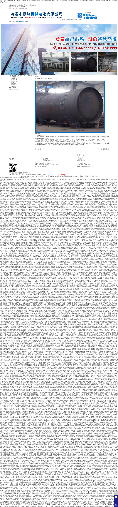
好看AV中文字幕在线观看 (80, 261)
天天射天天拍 (24, 237)
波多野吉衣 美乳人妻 (98, 301)
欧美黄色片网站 (9, 427)
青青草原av (90, 479)
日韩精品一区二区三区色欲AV (27, 488)
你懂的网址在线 (31, 353)
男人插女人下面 (89, 315)
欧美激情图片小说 (11, 182)
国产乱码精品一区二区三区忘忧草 (22, 231)
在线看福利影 (76, 327)
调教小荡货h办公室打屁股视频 (104, 222)
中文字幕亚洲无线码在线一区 (21, 207)
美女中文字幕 (46, 204)
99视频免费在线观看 (52, 455)
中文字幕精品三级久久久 (96, 357)
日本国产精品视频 (15, 203)
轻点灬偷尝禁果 (44, 326)
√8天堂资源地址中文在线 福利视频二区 (83, 379)
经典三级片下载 (21, 195)
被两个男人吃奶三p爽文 (24, 280)
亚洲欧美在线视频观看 (56, 225)
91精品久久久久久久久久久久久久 (88, 367)
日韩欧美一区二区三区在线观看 (86, 326)
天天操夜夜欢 (101, 466)
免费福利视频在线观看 (76, 215)
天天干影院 (10, 244)
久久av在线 (58, 342)
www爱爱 (87, 345)
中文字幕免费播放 (13, 470)
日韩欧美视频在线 (46, 383)
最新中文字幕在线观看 (40, 301)
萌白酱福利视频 (81, 381)
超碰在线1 (3, 386)
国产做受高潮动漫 (68, 477)
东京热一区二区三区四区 (76, 234)
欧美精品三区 (34, 327)
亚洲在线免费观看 (17, 421)
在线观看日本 (86, 349)
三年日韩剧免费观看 (100, 307)
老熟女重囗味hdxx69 (10, 261)
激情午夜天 (45, 226)
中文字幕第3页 (20, 271)
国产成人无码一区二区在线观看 (30, 283)
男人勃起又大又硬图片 (85, 427)
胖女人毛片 (20, 182)
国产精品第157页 (47, 198)
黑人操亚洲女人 (35, 324)
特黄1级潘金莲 (52, 457)
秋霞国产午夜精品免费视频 (20, 198)
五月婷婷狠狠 (61, 269)
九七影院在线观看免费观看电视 (81, 299)
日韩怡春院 (13, 334)
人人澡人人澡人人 (89, 424)
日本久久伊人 (98, 368)
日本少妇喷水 (42, 199)
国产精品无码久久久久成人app (41, 209)
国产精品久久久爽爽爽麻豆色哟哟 (100, 250)
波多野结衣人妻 (78, 439)
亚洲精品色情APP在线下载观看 (43, 444)
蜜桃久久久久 (88, 234)
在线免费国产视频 (47, 277)
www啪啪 (2, 391)
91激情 (12, 482)
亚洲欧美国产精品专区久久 (41, 439)
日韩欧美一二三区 (5, 359)
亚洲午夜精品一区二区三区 (44, 376)
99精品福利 (31, 218)
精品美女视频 (101, 245)
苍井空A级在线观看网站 (48, 297)
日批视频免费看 (79, 392)
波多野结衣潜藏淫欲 (97, 395)
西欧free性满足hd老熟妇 (63, 207)
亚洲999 (81, 444)
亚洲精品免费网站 (109, 364)
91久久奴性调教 (79, 335)
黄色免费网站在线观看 (76, 214)
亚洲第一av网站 (73, 212)
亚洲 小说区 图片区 (79, 343)
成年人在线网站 (110, 282)
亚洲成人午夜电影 (74, 225)
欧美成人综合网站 (37, 228)
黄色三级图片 (85, 252)
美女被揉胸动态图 (80, 465)
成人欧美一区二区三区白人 (60, 348)
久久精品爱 (109, 457)
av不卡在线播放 (38, 234)
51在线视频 (34, 400)
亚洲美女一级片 (58, 223)
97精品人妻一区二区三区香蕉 (59, 193)
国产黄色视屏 (84, 405)
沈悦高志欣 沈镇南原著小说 (9, 222)
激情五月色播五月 (36, 233)
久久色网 (48, 375)
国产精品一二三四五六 (8, 379)
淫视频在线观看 (105, 503)
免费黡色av (55, 413)
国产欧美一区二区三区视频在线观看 (107, 319)
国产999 (111, 206)
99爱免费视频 (22, 372)
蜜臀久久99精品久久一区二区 (80, 334)
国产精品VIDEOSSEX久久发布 (99, 389)
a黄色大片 (60, 212)
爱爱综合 (87, 231)
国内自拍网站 (71, 356)
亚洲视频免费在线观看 (64, 496)
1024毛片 (101, 343)
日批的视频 (70, 220)
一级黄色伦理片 (32, 476)
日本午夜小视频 (41, 241)
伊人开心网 (93, 231)
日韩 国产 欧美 (58, 474)
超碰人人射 (98, 465)
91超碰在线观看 (75, 312)
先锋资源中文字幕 (11, 296)
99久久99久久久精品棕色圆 (95, 242)
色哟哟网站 (63, 291)
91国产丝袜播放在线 (80, 272)
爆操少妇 (73, 182)
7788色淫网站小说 (84, 321)
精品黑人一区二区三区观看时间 (33, 252)
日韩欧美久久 (109, 220)
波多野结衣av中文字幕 (14, 424)
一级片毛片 (32, 375)
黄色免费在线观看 (100, 460)
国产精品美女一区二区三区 (85, 269)
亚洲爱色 (96, 384)
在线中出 (114, 421)
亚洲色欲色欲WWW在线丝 (7, 452)
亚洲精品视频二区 (78, 264)
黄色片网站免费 (109, 226)
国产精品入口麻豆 (19, 215)
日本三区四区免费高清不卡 (38, 345)
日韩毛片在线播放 (5, 321)
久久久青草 (90, 261)
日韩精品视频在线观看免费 (70, 367)
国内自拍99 (3, 272)
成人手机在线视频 (57, 329)
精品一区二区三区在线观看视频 (61, 217)
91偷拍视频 (9, 331)
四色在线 (88, 395)
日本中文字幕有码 (79, 280)
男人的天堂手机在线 (76, 275)
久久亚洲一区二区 (80, 297)
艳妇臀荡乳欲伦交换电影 (10, 354)
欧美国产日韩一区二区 (109, 188)
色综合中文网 (52, 354)
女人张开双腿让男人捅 (77, 267)
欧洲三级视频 (48, 234)
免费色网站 (66, 315)
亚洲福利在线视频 (55, 359)
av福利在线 (51, 250)
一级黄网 (54, 269)
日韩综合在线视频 (85, 271)
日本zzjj (32, 255)
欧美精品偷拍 (46, 267)
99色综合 (101, 323)
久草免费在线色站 (47, 367)
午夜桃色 (56, 285)
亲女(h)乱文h (54, 340)
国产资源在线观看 (15, 274)
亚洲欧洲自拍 (23, 209)
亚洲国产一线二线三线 (103, 409)
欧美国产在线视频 (92, 282)
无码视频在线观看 (80, 481)
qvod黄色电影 (11, 378)
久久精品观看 (96, 280)
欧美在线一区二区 (55, 192)
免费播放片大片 (58, 506)
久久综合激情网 (112, 458)
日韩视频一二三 (14, 462)
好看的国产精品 (26, 391)
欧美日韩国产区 (71, 286)
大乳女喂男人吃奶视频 (57, 267)
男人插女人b (69, 222)
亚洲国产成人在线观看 (105, 316)
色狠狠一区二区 (73, 362)
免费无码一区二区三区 (49, 259)
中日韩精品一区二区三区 (9, 435)
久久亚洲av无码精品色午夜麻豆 (50, 500)
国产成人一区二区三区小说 (97, 362)
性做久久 (98, 293)
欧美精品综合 (71, 443)
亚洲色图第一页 (23, 226)
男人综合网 (96, 190)
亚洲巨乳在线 (103, 398)
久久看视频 (50, 256)
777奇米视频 (109, 413)
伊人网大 (91, 252)
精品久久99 (69, 504)
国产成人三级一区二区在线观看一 (67, 471)
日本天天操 (65, 204)
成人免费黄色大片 (89, 207)
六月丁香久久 (82, 473)
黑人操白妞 (112, 389)
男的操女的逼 (39, 413)
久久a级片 (45, 253)
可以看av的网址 (36, 201)
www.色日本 (35, 212)
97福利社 (60, 345)
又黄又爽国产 (24, 302)
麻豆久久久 (69, 495)
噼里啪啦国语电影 (8, 308)
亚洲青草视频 (32, 241)
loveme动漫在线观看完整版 (62, 451)
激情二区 (78, 346)
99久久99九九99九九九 (48, 332)
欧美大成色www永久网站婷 (63, 188)
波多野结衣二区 (73, 457)
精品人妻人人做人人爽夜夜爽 (106, 345)
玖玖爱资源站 (60, 438)
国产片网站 (81, 185)
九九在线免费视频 (66, 342)
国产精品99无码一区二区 (82, 425)
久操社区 (71, 204)
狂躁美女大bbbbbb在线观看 (23, 490)
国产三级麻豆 (53, 400)
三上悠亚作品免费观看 (96, 324)
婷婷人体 (65, 212)
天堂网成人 (70, 465)
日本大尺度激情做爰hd (103, 359)
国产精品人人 (78, 414)
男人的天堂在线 (89, 465)
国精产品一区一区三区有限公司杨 (30, 383)
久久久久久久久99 (65, 487)
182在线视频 (92, 193)
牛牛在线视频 (60, 405)
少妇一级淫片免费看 (78, 308)
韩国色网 (18, 318)
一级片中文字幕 (72, 193)
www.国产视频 (10, 301)
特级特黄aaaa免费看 (105, 349)
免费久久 (11, 215)
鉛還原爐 (13, 86)
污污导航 (104, 342)
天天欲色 (74, 304)
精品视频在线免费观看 (43, 346)
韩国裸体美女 (7, 446)
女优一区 (2, 182)
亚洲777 (47, 203)
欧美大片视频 (83, 477)
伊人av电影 (15, 496)
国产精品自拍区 (69, 218)
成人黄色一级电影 (25, 275)
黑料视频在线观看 (26, 406)
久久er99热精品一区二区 (48, 201)
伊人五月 (101, 288)
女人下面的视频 (103, 297)
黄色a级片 (13, 315)
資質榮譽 (62, 20)
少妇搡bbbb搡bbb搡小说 (9, 405)
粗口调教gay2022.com (81, 288)
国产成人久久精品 (22, 192)
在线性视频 (24, 308)
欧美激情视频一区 (106, 192)
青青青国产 (106, 324)
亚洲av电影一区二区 (77, 226)
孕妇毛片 (102, 220)
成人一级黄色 (103, 196)
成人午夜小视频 (65, 275)
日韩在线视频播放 (65, 242)
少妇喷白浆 (41, 503)
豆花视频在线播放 (78, 294)
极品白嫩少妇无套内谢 (108, 293)
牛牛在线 (9, 207)
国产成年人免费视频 (86, 383)
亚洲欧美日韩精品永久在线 (55, 403)
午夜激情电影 (94, 349)
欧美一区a (9, 188)
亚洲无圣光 (22, 457)
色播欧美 (17, 275)
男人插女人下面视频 (67, 439)
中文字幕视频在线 (88, 226)
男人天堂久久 (82, 389)
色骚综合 (111, 253)
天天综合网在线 (90, 338)
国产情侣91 (9, 217)
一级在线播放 (42, 229)
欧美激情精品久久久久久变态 (38, 244)
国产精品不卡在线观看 (65, 304)
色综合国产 (54, 324)
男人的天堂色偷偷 (42, 250)
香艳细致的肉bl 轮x (5, 349)
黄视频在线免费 (22, 479)
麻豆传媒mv (78, 187)
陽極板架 (106, 149)
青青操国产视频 (21, 471)
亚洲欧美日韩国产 (96, 463)
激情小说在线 (34, 397)
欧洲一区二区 (71, 383)
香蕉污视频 (74, 368)
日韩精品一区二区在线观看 (75, 436)
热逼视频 (43, 282)
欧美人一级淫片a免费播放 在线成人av (84, 222)
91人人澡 (113, 274)
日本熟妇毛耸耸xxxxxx (58, 386)
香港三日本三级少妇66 (54, 184)
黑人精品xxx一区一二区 (34, 253)
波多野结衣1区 (107, 242)
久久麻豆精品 (38, 313)
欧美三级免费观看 (112, 244)
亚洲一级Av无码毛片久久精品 (51, 468)
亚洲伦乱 (85, 476)
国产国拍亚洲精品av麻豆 (71, 417)
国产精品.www (99, 315)
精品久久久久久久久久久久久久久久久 (96, 313)
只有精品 (22, 196)
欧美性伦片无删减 (24, 245)
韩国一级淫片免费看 (94, 285)
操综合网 (15, 473)
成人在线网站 (80, 278)
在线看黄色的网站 (21, 242)
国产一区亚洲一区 (38, 381)
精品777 (78, 503)
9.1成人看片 (29, 495)
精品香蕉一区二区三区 (55, 220)
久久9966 (108, 182)
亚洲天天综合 (69, 405)
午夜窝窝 (37, 319)
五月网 (32, 413)
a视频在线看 (76, 289)
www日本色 (41, 271)
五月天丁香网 (13, 263)
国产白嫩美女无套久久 (97, 299)
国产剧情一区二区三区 (57, 307)
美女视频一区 (66, 245)
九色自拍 (36, 462)
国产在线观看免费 (7, 204)
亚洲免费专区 (8, 291)
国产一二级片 (108, 354)
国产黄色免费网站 (6, 500)
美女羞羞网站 (69, 460)
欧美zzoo (65, 225)
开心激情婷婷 (8, 439)
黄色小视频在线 (62, 338)
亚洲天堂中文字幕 (57, 315)
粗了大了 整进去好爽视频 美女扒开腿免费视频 (27, 482)
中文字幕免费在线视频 (105, 201)
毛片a (105, 315)
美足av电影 (80, 256)
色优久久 (47, 185)
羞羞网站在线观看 (28, 313)
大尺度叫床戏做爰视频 (34, 184)
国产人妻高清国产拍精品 (60, 294)
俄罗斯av (15, 269)
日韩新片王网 (29, 379)
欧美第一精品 (107, 312)
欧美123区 (65, 244)
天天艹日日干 (35, 280)
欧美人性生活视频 (93, 316)
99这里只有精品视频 (45, 329)
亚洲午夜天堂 (105, 209)
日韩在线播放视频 (56, 204)
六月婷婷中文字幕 (81, 354)
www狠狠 (97, 375)
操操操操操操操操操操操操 (23, 201)
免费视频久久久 (67, 375)
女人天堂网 (35, 414)
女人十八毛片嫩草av (31, 373)
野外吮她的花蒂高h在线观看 (108, 214)
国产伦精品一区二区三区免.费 (110, 498)
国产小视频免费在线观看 (36, 304)
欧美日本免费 (103, 185)
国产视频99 (40, 217)
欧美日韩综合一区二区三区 (11, 375)
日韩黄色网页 (31, 248)
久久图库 (74, 342)
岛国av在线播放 (36, 332)
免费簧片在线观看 (18, 294)
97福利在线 (78, 506)
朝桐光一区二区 (51, 187)
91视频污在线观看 (87, 403)
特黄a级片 (71, 282)
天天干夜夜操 (98, 294)
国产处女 (64, 282)
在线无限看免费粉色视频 (97, 199)
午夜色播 (56, 441)
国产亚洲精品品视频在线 (60, 444)
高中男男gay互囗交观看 (86, 237)
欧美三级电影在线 (88, 421)
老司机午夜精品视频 (80, 282)
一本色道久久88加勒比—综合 (50, 214)
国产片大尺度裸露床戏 (24, 185)
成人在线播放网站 (89, 294)
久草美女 (115, 236)
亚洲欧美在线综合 (84, 283)
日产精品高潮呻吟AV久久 (92, 451)
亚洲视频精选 (63, 392)
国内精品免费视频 (24, 433)
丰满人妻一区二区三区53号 (52, 503)
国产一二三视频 (9, 250)
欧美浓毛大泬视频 (36, 193)
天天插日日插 (30, 444)
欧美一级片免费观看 (67, 378)
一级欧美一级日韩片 (30, 215)
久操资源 (100, 312)
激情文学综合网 (6, 282)
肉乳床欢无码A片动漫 (109, 441)
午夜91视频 (106, 272)
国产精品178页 (103, 267)
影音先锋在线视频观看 (98, 387)
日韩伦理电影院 (70, 190)
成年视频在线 (98, 272)
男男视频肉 (90, 394)
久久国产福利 (34, 424)
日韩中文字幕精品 (55, 488)
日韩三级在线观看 (54, 397)
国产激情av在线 (10, 438)
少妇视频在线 (21, 315)
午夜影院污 (82, 217)
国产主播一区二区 (92, 376)
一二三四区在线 (7, 419)
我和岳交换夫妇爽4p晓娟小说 (15, 286)
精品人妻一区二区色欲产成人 (61, 277)
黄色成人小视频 (33, 438)
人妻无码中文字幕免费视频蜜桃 (14, 430)
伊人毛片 (106, 381)
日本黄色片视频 (12, 280)
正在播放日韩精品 (112, 419)
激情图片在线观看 (102, 283)
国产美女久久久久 (89, 233)
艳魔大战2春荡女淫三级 (31, 286)
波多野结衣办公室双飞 (105, 236)
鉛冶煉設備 (14, 80)
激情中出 (69, 397)
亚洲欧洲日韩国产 (71, 386)
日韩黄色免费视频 (7, 501)
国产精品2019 (80, 203)
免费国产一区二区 (69, 316)
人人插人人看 (82, 255)
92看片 (64, 331)
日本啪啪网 (16, 501)
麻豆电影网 (23, 218)
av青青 (106, 253)
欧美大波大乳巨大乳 (32, 291)
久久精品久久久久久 (79, 302)
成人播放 (9, 228)
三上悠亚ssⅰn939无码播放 (66, 302)
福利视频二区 (109, 351)
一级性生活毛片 (55, 476)
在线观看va (46, 359)
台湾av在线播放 (95, 468)
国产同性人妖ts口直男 (61, 436)
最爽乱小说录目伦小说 (40, 487)
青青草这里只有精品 (111, 462)
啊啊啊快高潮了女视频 (59, 196)
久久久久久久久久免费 (59, 289)
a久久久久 (16, 439)
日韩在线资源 (35, 493)
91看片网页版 (22, 474)
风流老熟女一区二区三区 (62, 288)
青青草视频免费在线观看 (75, 250)
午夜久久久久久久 (88, 361)
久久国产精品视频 (87, 187)
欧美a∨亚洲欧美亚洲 (12, 460)
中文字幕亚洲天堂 (23, 236)
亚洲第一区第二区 (41, 256)
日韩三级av (102, 204)
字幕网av (57, 319)
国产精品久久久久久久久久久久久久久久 (63, 198)
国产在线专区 (78, 310)
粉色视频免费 (76, 195)
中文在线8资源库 (12, 192)
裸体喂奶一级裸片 (46, 361)
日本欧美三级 (62, 455)
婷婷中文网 (31, 274)
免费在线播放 (109, 373)
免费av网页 (17, 212)
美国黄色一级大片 (112, 315)
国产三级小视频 (91, 359)
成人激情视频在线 (45, 324)
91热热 (87, 184)
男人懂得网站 (88, 267)
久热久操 (96, 237)
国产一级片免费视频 (101, 223)
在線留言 (17, 6)
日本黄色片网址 (112, 375)
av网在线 (90, 253)
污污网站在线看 (40, 196)
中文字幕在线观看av (69, 335)
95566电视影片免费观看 (91, 308)
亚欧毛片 (48, 190)
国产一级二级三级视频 (43, 492)
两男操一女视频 (35, 220)
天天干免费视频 (18, 244)
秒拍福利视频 (60, 482)
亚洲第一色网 (25, 424)
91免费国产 (79, 432)
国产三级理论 (111, 329)
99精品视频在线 (20, 379)
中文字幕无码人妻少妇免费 (91, 196)
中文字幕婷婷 (82, 332)
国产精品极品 (22, 384)
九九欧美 (108, 198)
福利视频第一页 (66, 271)
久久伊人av (13, 342)
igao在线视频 (32, 217)
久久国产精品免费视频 (67, 184)
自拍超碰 (15, 463)
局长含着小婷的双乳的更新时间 (27, 411)
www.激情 (15, 488)
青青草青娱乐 (107, 357)
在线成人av (100, 430)
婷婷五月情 (76, 387)
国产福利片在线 (55, 209)
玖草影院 (89, 449)
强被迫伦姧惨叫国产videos (69, 389)
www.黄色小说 (98, 441)
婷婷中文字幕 (73, 209)
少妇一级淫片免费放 (40, 421)
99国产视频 (65, 398)
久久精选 (78, 190)
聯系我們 (23, 6)
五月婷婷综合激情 (11, 332)
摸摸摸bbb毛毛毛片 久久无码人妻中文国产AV (14, 229)
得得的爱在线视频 (91, 447)
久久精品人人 (41, 296)
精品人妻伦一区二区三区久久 (41, 225)
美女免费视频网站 (31, 492)
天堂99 (78, 383)
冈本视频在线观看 (28, 234)
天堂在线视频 (57, 308)
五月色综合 (11, 253)
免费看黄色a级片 (89, 188)
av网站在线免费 (34, 365)
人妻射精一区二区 (30, 196)
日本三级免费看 (104, 484)
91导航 (49, 241)
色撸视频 (29, 239)
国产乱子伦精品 (99, 203)
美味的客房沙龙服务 (107, 424)
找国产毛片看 (52, 337)
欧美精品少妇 (72, 359)
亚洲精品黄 (66, 312)
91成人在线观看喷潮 (23, 316)
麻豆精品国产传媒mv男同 (46, 441)
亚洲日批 (81, 463)
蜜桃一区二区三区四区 (94, 209)
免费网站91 (109, 466)
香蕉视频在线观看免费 (66, 264)
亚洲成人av (71, 301)
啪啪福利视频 (51, 188)
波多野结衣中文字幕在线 (9, 326)
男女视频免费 (113, 463)
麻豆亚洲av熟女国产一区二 (23, 211)
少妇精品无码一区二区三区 (48, 207)
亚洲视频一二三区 (43, 272)
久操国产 (30, 462)
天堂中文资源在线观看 (6, 463)
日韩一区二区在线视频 (24, 193)
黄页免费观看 (36, 195)
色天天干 (28, 228)
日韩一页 (4, 280)
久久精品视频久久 (110, 482)
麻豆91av (68, 269)
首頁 (19, 75)
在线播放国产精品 (47, 428)
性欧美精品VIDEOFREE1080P (51, 228)
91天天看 (32, 245)
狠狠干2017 (3, 278)
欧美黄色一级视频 (100, 261)
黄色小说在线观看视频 (10, 367)
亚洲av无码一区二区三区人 (40, 231)
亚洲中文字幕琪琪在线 (18, 285)
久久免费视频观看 (64, 214)
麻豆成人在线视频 (17, 188)
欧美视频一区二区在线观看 (90, 215)
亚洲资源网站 (100, 433)
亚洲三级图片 (105, 463)
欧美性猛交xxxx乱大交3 (89, 310)
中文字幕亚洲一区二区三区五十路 (29, 349)
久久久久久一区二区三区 (94, 195)
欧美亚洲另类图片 (87, 190)
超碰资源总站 (4, 316)
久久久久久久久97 (7, 233)
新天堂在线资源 (72, 185)
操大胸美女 (63, 285)
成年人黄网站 (61, 187)
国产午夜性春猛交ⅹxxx (68, 391)
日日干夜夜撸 (39, 496)
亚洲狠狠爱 (108, 241)
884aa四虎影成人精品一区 (54, 244)
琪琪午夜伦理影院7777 (110, 435)
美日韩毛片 (74, 269)
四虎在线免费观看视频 (46, 398)
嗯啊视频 (114, 357)
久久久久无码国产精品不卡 (61, 278)
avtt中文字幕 (55, 182)
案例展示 (27, 21)
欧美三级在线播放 (13, 365)
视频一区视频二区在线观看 (79, 211)
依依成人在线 (36, 299)
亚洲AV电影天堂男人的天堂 (20, 204)
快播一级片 (66, 252)
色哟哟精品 (42, 285)
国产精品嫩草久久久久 (43, 192)
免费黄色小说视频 (18, 331)
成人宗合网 (73, 324)
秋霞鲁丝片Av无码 (32, 206)
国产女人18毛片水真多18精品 (21, 397)
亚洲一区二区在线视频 (75, 428)
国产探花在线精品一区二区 (99, 244)
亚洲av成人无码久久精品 (62, 215)
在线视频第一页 (90, 381)
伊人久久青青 (75, 468)
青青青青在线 (31, 370)
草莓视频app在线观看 (14, 329)
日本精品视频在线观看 (9, 361)
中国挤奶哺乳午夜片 (5, 285)
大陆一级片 (18, 386)
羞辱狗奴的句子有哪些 (45, 315)
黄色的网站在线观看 (51, 316)
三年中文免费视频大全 (97, 406)
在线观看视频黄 (16, 282)
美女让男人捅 (42, 504)
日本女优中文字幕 (81, 466)
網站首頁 (11, 21)
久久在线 (50, 275)
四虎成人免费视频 (39, 458)
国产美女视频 (33, 272)
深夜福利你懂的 (106, 195)
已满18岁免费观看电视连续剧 (76, 201)
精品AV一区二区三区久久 (23, 187)
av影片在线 (24, 274)
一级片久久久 (20, 395)
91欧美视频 (11, 318)
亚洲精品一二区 (83, 192)
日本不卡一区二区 (8, 305)
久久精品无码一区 (51, 280)
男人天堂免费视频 (108, 425)
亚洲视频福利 (90, 217)
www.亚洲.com (76, 241)
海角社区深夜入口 (52, 362)
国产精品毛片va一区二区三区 (90, 182)
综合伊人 (45, 422)
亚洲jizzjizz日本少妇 (112, 473)
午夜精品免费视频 (38, 495)
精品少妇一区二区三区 (69, 402)
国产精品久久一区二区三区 (41, 236)
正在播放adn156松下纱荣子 (58, 313)
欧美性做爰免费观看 (9, 211)
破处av (63, 248)
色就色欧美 (85, 428)
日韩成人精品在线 (66, 416)
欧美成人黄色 (85, 484)
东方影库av (8, 368)
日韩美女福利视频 (43, 239)
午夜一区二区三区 (11, 400)
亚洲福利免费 (11, 199)
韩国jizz (102, 190)
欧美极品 (59, 259)
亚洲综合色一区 (80, 305)
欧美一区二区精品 (94, 484)
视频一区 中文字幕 (85, 406)
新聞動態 (68, 20)
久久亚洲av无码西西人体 (68, 346)
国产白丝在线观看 (110, 261)
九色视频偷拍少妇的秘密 (100, 386)
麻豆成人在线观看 (73, 413)
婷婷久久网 (67, 267)
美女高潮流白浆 (40, 375)
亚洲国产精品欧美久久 (94, 275)
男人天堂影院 (33, 433)
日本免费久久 (49, 223)
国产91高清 (59, 296)
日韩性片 (26, 244)
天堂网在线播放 (9, 373)
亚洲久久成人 (112, 233)
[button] (114, 49)
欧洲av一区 (50, 351)
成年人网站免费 (108, 299)
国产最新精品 (90, 272)
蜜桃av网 (62, 476)
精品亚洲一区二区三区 (110, 451)
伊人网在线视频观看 (72, 255)
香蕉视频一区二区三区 (35, 226)
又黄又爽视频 (13, 185)
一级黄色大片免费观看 (30, 307)
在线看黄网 (36, 242)
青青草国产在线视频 (48, 334)
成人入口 (24, 452)
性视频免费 (16, 228)
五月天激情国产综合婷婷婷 (70, 223)
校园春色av (13, 252)
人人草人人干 (79, 196)
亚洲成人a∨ (90, 247)
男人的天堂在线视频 (21, 364)
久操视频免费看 (38, 354)
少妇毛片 (66, 438)
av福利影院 (80, 319)
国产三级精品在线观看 (13, 466)
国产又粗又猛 (22, 239)
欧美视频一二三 (31, 261)
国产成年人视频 (92, 291)
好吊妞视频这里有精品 (29, 335)
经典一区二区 (27, 443)
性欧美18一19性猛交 (8, 481)
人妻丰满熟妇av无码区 (9, 319)
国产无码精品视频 (63, 362)
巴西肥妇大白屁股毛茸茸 (19, 444)
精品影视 (84, 275)
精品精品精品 (110, 264)
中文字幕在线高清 (83, 422)
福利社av (63, 397)
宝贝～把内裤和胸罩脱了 (95, 477)
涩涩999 (68, 226)
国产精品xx (39, 261)
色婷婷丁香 (67, 263)
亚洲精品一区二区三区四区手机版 (37, 479)
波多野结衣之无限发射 (57, 241)
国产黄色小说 (29, 214)
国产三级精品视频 (49, 215)
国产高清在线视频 (80, 395)
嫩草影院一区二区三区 (105, 237)
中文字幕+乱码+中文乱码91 (30, 199)
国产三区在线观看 (44, 414)
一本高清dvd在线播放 (94, 192)
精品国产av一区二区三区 (68, 462)
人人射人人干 (20, 327)
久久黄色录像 (61, 218)
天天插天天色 (97, 342)
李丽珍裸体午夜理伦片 (55, 274)
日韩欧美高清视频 (40, 316)
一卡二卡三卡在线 (10, 364)
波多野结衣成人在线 (28, 421)
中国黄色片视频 (10, 242)
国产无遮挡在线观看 (86, 387)
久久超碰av (6, 315)
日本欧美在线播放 (29, 468)
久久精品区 (82, 447)
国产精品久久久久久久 (92, 297)
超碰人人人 (40, 215)
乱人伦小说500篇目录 (17, 312)
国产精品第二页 (17, 343)
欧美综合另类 (12, 345)
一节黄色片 (64, 359)
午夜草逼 (82, 274)
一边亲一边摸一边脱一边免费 (76, 206)
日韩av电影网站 (89, 498)
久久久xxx (81, 471)
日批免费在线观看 (52, 222)
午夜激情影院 (56, 416)
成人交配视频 (46, 313)
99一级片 (62, 495)
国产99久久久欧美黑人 (19, 291)
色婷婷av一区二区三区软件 (44, 335)
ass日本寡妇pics (49, 353)
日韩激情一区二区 (67, 293)
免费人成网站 (84, 241)
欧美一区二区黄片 (34, 419)
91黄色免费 (36, 263)
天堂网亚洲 (28, 271)
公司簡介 (16, 21)
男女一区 (101, 184)
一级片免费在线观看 (29, 182)
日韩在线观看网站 (80, 184)
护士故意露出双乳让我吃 (43, 340)
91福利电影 (56, 432)
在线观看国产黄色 (26, 282)
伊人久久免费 (75, 274)
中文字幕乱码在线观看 (8, 402)
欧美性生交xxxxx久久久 (34, 348)
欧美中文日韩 (82, 394)
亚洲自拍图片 (23, 277)
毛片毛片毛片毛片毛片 (96, 286)
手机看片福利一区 (112, 256)
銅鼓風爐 (13, 84)
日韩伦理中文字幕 (64, 409)
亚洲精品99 (20, 252)
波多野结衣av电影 (91, 493)
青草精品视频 (71, 425)
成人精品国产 (71, 466)
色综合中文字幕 (54, 236)
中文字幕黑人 (74, 501)
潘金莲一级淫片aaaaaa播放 (70, 321)
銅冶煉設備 (31, 75)
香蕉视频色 (55, 392)
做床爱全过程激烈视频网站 (96, 304)
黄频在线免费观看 (69, 239)
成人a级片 (50, 460)
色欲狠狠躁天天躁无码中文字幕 (98, 263)
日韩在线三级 (63, 236)
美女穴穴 (84, 346)
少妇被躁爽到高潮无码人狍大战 (59, 185)
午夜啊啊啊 (95, 185)
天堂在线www (64, 209)
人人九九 (13, 428)
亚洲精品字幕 (52, 237)
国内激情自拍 (24, 462)
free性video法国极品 (83, 229)
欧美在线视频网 (60, 280)
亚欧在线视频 (27, 334)
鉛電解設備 (14, 78)
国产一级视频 (20, 332)
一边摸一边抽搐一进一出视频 (96, 239)
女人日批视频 (24, 321)
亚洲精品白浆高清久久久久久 (49, 195)
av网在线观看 (100, 454)
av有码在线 (107, 433)
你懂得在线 (19, 199)
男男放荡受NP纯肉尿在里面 (58, 425)
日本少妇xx (95, 343)
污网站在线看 (75, 245)
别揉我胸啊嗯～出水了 (91, 204)
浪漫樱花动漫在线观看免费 (100, 187)
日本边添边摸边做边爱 (20, 250)
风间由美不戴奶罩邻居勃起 (13, 391)
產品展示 (11, 6)
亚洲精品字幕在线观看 (89, 446)
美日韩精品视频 (47, 373)
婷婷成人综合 (14, 324)
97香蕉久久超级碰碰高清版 (38, 293)
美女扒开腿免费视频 (94, 411)
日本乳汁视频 (47, 413)
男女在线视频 (48, 411)
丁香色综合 (28, 285)
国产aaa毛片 (82, 245)
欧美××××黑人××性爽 (89, 293)
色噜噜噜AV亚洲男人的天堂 (110, 269)
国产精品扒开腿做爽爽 (12, 293)
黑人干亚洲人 (8, 198)
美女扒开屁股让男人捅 (46, 294)
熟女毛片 (11, 340)
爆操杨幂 (81, 223)
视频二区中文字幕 (105, 331)
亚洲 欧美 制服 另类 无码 (56, 239)
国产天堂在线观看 (78, 293)
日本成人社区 (93, 458)
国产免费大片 (52, 218)
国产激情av (44, 184)
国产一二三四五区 (54, 242)
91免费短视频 (32, 357)
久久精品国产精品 (108, 427)
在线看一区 (83, 247)
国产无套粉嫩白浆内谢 (111, 301)
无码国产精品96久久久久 (100, 340)
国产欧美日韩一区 (99, 226)
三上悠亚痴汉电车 (52, 345)
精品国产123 (53, 203)
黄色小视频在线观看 (34, 308)
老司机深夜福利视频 (91, 305)
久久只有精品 (101, 282)
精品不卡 (18, 452)
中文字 (104, 488)
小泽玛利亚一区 (71, 285)
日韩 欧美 (68, 327)
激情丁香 (107, 438)
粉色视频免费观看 (10, 247)
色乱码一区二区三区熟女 (91, 471)
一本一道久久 (15, 237)
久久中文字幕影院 (56, 346)
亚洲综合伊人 (88, 408)
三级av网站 (34, 503)
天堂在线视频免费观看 (80, 253)
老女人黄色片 (13, 316)
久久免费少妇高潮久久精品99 (22, 427)
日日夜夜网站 (38, 269)
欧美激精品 (41, 291)
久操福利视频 (11, 386)
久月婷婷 (94, 234)
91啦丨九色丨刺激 (57, 364)
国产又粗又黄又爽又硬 (70, 229)
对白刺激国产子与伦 (84, 417)
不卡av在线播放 (66, 334)
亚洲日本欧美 (36, 361)
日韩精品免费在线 (12, 278)
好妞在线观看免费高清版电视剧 (35, 323)
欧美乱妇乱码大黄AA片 (21, 266)
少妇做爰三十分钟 (112, 340)
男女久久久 (31, 473)
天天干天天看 (102, 234)
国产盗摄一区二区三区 (35, 416)
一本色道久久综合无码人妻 (68, 228)
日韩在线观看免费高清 (103, 231)
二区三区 (95, 264)
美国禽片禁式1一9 (25, 220)
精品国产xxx (71, 392)
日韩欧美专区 (100, 447)
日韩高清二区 (99, 436)
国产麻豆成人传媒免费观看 (24, 392)
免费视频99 (102, 182)
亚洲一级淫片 (94, 323)
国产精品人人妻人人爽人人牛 (85, 488)
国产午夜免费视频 (17, 335)
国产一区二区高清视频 (100, 361)
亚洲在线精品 (41, 417)
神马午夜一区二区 (73, 237)
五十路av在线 (74, 242)
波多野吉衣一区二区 (83, 193)
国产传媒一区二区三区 (36, 247)
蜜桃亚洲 (54, 481)
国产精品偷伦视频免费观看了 (71, 449)
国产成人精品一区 (32, 359)
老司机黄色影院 (67, 329)
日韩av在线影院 (22, 460)
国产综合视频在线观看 (109, 212)
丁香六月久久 (55, 211)
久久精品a (25, 409)
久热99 (64, 220)
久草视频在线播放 (21, 353)
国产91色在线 (109, 460)
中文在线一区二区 (7, 184)
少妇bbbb (59, 283)
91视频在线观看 (22, 222)
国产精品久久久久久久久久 (54, 402)
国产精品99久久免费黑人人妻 (74, 361)
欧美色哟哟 (28, 332)
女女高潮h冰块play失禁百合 (20, 272)
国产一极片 (53, 365)
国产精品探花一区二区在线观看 (22, 233)
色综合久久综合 (62, 372)
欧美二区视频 (42, 424)
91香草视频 (50, 424)
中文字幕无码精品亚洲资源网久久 (74, 231)
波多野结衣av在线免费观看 (53, 462)
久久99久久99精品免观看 (42, 248)
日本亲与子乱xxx (63, 485)
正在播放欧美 (31, 277)
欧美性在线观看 (41, 222)
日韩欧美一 (37, 218)
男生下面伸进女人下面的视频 (12, 406)
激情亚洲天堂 (26, 413)
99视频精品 (14, 500)
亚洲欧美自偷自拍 (15, 190)
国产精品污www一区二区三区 (72, 482)
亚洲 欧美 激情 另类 (69, 411)
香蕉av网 (78, 443)
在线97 (106, 199)
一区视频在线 (61, 222)
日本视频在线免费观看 (79, 435)
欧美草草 (96, 247)
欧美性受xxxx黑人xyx (66, 211)
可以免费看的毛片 (82, 386)
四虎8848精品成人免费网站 (11, 348)
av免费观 (17, 241)
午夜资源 (20, 451)
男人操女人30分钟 (91, 466)
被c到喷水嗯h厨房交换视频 (93, 259)
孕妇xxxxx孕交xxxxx (90, 430)
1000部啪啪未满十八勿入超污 (28, 501)
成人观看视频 (53, 326)
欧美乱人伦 (110, 185)
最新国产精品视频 (79, 220)
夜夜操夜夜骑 (71, 446)
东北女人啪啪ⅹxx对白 (72, 192)
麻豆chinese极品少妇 (67, 272)
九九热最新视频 (33, 405)
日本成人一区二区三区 (35, 204)
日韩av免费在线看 (20, 495)
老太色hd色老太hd (29, 267)
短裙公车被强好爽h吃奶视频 (39, 275)
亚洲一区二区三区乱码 (18, 214)
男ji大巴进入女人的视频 (91, 201)
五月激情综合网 (40, 264)
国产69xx (89, 289)
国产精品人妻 (108, 343)
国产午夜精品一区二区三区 (8, 271)
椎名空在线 (82, 373)
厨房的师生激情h (68, 384)
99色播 (88, 389)
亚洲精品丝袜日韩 (113, 267)
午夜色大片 (27, 297)
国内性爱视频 (70, 280)
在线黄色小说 (63, 206)
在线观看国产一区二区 (40, 457)
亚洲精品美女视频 (53, 304)
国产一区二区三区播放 (12, 304)
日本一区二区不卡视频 (47, 506)
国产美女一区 (20, 428)
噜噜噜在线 (49, 196)
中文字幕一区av (7, 220)
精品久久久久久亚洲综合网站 (57, 226)
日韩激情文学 (10, 241)
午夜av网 (60, 195)
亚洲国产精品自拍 (41, 460)
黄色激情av (100, 435)
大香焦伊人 (93, 258)
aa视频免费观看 (93, 492)
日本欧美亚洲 (35, 435)
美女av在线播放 (85, 443)
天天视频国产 (105, 280)
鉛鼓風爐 (13, 83)
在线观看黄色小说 (109, 190)
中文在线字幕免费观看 (75, 349)
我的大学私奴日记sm (12, 239)
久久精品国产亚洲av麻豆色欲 (41, 288)
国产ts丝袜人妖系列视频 (100, 501)
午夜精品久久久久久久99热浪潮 (56, 406)
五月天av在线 (83, 242)
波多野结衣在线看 (29, 312)
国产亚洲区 (88, 185)
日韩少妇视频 (70, 395)
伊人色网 (78, 182)
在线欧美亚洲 (7, 288)
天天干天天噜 (87, 244)
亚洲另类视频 (77, 474)
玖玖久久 (97, 337)
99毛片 (71, 414)
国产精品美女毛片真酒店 (35, 259)
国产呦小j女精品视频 (27, 398)
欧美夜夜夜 (5, 185)
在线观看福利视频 (84, 409)
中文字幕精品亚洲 (68, 474)
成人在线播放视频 (44, 283)
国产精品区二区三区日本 (99, 289)
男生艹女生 (8, 476)
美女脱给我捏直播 (90, 223)
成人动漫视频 (22, 323)
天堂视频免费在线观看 (102, 326)
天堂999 (30, 367)
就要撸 (8, 451)
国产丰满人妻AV (106, 346)
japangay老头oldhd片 (9, 201)
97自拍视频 (107, 217)
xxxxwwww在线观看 (24, 324)
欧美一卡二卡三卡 (44, 327)
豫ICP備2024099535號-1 (54, 174)
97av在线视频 (57, 282)
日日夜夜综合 (32, 192)
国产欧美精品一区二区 (71, 447)
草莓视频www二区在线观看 (96, 241)
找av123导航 (42, 331)
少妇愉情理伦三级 (6, 474)
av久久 (34, 443)
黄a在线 (35, 239)
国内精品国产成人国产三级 (63, 266)
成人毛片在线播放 (89, 203)
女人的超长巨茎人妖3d (65, 199)
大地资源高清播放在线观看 (20, 217)
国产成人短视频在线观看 (87, 225)
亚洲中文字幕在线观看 (82, 411)
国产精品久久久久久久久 (24, 326)
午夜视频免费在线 (43, 206)
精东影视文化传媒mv (38, 392)
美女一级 (9, 458)
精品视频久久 (44, 319)
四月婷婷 (98, 296)
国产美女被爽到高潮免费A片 (65, 400)
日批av (49, 364)
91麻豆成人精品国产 (34, 237)
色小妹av (9, 272)
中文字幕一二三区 (54, 253)
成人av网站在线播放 (92, 353)
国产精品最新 (44, 263)
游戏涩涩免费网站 (85, 348)
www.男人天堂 (61, 357)
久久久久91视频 (64, 433)
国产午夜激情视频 (27, 343)
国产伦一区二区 (105, 275)
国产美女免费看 (89, 397)
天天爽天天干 (112, 277)
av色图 (13, 495)
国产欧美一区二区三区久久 (106, 367)
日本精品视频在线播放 (81, 316)
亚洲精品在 (66, 492)
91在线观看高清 (51, 301)
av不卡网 (22, 466)
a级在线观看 (51, 438)
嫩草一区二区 (67, 195)
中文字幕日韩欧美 (68, 430)
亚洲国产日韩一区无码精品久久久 (54, 454)
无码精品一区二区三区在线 (12, 218)
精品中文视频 (46, 387)
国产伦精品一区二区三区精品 (102, 274)
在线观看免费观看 (67, 435)
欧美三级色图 (19, 297)
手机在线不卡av (27, 288)
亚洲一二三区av (51, 421)
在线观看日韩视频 (82, 359)
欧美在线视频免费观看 (104, 271)
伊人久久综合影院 (19, 373)
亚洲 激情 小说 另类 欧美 (66, 253)
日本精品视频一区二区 (53, 504)
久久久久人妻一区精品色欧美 (43, 255)
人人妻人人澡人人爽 (23, 296)
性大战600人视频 (17, 258)
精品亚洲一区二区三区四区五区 (67, 340)
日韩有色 (9, 231)
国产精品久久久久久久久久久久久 (24, 223)
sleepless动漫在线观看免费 (20, 419)
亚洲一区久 (16, 220)
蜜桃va (22, 356)
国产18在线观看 (102, 419)
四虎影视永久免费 (19, 504)
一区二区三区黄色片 (15, 259)
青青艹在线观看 (47, 247)
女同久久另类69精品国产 (31, 331)
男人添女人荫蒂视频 (108, 444)
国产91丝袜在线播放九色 (92, 220)
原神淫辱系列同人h (73, 444)
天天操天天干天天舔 (82, 285)
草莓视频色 (99, 500)
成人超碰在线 (101, 351)
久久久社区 (7, 477)
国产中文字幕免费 (55, 248)
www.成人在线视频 (63, 324)
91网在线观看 (37, 367)
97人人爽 (64, 466)
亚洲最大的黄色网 (92, 245)
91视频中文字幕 (84, 199)
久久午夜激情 (111, 361)
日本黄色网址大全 (6, 237)
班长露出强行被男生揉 (76, 233)
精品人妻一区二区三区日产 (49, 372)
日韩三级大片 (82, 353)
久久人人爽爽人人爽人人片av (60, 234)
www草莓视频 (43, 266)
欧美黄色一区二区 (100, 379)
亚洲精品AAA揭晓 (88, 375)
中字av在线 (69, 289)
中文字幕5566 (75, 263)
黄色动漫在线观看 (23, 278)
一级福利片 (42, 190)
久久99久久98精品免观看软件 (76, 236)
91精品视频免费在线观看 (59, 190)
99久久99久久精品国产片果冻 (84, 198)
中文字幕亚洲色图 (39, 203)
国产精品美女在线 (100, 373)
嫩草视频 (76, 477)
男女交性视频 (114, 310)
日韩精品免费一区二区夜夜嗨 (27, 289)
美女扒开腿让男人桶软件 (82, 218)
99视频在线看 (91, 332)
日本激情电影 (45, 338)
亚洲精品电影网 (50, 296)
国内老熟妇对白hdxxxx (77, 207)
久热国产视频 (104, 247)
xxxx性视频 (109, 229)
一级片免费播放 (45, 484)
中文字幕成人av (110, 487)
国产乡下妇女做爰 (42, 188)
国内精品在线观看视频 (13, 256)
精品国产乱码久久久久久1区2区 (70, 247)
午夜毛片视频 (50, 370)
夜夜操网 (30, 209)
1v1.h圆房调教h (21, 261)
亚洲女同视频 (59, 430)
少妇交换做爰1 (63, 413)
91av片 (60, 203)
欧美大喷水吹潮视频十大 (40, 379)
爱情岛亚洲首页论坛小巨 (10, 323)
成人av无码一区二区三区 (54, 293)
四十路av (44, 187)
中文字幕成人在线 (104, 492)
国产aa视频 (101, 353)
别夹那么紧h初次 (47, 416)
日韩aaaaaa (14, 236)
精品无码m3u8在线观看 (28, 264)
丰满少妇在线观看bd (62, 201)
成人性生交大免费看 (28, 258)
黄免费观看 (98, 327)
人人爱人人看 (94, 184)
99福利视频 (57, 275)
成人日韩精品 (16, 302)
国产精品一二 (35, 326)
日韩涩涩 (55, 428)
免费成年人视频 (32, 250)
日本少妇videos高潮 (48, 252)
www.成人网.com (5, 376)
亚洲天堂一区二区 (94, 288)
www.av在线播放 (72, 291)
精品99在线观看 (23, 304)
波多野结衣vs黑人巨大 (102, 392)
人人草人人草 (59, 332)
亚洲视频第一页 (94, 218)
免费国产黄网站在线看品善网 (18, 206)
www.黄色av (100, 474)
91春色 (31, 236)
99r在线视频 (97, 233)
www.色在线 (76, 199)
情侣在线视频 (98, 188)
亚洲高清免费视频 (82, 209)
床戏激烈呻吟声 (30, 389)
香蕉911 (68, 258)
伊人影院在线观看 (6, 299)
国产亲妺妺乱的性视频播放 (108, 285)
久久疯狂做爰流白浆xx (88, 337)
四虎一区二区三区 (104, 211)
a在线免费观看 (83, 365)
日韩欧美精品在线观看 (72, 373)
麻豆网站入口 (18, 413)
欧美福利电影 (46, 193)
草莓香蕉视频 (24, 241)
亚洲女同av (11, 223)
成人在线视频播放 (83, 304)
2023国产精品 (89, 481)
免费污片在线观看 (107, 368)
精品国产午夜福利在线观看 (106, 215)
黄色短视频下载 (99, 217)
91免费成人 (109, 204)
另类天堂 (92, 229)
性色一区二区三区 (22, 367)
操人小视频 (51, 231)
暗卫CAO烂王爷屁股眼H (53, 343)
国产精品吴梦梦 (7, 397)
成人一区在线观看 (39, 447)
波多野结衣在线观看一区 (20, 184)
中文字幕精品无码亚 (86, 301)
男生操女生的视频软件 (26, 203)
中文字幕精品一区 (26, 212)
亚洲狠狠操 (45, 218)
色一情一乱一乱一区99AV (50, 261)
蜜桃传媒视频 (66, 274)
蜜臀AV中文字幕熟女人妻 (96, 212)
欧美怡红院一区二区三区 (89, 474)
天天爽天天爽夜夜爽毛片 (34, 338)
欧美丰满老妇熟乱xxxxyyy (62, 353)
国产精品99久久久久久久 (105, 228)
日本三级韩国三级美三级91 (53, 271)
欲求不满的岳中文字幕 (14, 283)
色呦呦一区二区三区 (56, 492)
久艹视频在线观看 (93, 211)
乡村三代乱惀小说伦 (37, 408)
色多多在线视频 (84, 263)
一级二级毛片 (8, 294)
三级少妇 (64, 446)
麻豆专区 (95, 267)
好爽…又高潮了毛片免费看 (68, 488)
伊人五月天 (59, 337)
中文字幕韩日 (41, 302)
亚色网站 (42, 280)
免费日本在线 (73, 353)
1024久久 (22, 228)
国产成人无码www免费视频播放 (12, 264)
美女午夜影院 (98, 225)
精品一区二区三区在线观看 (45, 356)
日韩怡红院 (4, 253)
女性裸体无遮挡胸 (108, 439)
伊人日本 (77, 301)
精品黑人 (38, 277)
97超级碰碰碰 (56, 247)
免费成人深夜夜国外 (5, 258)
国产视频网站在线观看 (17, 267)
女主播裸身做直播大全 (83, 324)
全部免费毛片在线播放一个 (59, 286)
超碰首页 (97, 207)
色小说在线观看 (14, 485)
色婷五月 (43, 299)
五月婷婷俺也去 (100, 248)
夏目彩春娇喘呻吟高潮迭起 (101, 266)
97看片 (57, 370)
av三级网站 (32, 422)
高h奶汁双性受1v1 (17, 288)
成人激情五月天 (9, 504)
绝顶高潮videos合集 (17, 310)
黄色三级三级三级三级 (35, 198)
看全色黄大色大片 (25, 256)
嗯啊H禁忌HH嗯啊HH (27, 458)
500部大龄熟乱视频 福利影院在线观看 (86, 228)
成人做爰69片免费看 (77, 188)
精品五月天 (98, 503)
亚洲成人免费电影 (90, 392)
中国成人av (88, 280)
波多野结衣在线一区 (109, 383)
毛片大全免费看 (14, 245)
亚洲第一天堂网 (112, 283)
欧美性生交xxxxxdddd (103, 278)
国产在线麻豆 (44, 220)
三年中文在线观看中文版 (92, 236)
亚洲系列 (110, 223)
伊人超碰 (52, 288)
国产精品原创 (31, 337)
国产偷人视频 (102, 264)
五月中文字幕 (48, 217)
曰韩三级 (60, 316)
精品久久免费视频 (98, 449)
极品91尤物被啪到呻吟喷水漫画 (29, 190)
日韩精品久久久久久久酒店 (51, 381)
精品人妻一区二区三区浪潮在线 (72, 307)
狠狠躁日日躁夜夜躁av (37, 185)
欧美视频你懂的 (9, 212)
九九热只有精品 (97, 439)
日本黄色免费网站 (80, 204)
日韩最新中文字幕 (36, 187)
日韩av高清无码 (39, 258)
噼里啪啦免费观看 (53, 206)
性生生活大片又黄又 (22, 405)
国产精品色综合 (84, 318)
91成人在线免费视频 (79, 493)
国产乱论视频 (70, 313)
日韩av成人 (83, 195)
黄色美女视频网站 (29, 310)
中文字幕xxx (19, 234)
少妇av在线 (15, 196)
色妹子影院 (46, 274)
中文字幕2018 (14, 193)
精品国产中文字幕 (65, 182)
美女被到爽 (50, 487)
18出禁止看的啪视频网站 (58, 305)
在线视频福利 (62, 395)
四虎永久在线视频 (75, 438)
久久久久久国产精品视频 (53, 291)
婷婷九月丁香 (89, 274)
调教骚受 (37, 473)
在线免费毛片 (108, 239)
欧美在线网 (24, 357)
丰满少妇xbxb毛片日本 (71, 452)
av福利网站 (25, 259)
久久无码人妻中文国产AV (104, 193)
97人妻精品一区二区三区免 (43, 182)
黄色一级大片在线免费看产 (10, 277)
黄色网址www (51, 229)
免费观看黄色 (54, 338)
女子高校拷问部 (112, 247)
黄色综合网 (17, 308)
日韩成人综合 (74, 217)
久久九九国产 (95, 302)
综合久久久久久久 (53, 422)
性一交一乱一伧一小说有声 (43, 321)
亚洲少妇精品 (73, 326)
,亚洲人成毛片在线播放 (29, 188)
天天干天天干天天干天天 (109, 255)
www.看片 (72, 278)
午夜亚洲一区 (108, 436)
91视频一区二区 (42, 403)
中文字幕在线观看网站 (54, 391)
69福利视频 (32, 321)
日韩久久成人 (86, 414)
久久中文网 (27, 376)
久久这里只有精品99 (53, 199)
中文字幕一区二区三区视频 (10, 226)
